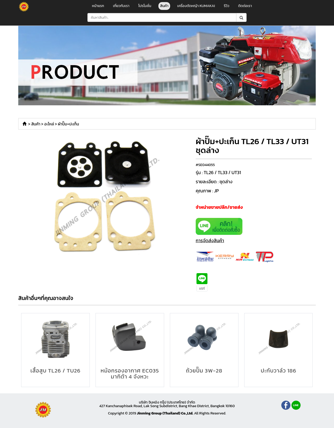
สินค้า (164, 6)
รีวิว (226, 6)
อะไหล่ (49, 124)
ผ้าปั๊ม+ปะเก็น (68, 124)
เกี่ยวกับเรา (121, 6)
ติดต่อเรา (245, 6)
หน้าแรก (98, 6)
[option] (105, 198)
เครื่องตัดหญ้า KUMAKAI (196, 6)
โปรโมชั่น (144, 6)
